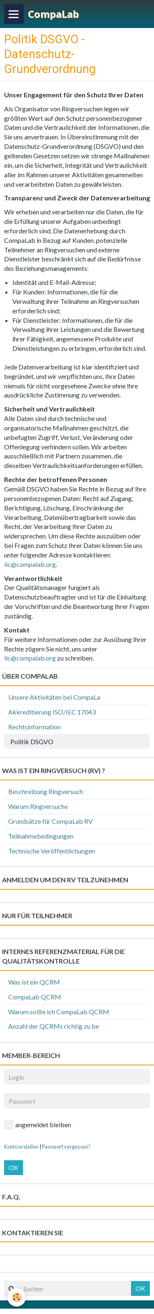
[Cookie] (16, 1297)
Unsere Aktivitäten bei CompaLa (54, 697)
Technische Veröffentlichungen (51, 851)
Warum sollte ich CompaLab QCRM (58, 1011)
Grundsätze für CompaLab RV (50, 821)
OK (13, 1167)
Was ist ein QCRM (34, 982)
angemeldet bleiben (37, 1124)
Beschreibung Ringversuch (45, 791)
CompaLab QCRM (34, 997)
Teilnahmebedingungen (41, 836)
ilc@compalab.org (30, 564)
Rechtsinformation (34, 727)
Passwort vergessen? (66, 1146)
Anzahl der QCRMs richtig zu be (53, 1026)
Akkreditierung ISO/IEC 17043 (52, 712)
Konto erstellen (21, 1146)
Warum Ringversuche (38, 806)
